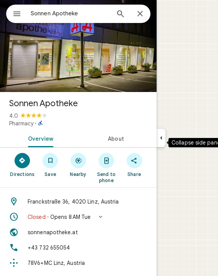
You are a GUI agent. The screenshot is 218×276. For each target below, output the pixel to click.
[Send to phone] (106, 167)
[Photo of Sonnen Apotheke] (78, 46)
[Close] (140, 14)
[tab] (39, 138)
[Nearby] (78, 164)
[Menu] (17, 15)
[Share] (134, 164)
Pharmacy (21, 123)
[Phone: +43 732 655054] (78, 247)
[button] (78, 217)
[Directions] (22, 164)
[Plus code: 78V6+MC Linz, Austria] (78, 263)
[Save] (50, 164)
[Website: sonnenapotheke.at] (78, 232)
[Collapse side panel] (161, 138)
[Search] (120, 15)
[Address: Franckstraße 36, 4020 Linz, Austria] (78, 201)
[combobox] (70, 13)
